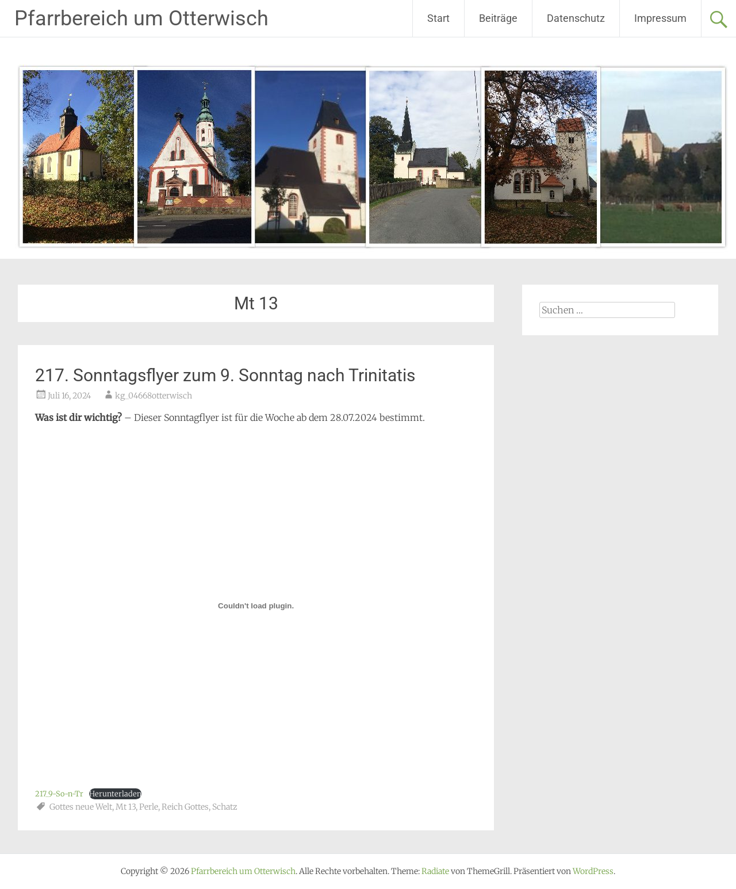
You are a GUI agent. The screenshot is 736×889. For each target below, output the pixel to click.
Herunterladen (115, 793)
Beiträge (498, 18)
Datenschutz (576, 18)
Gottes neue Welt (80, 807)
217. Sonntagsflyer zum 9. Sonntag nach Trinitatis (225, 375)
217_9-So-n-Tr (59, 793)
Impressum (660, 18)
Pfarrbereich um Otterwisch (141, 18)
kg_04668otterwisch (153, 395)
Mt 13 (126, 807)
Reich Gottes (185, 807)
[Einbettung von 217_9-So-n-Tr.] (256, 605)
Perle (148, 807)
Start (438, 18)
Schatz (224, 807)
